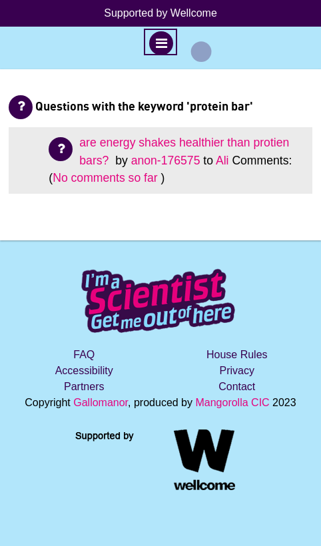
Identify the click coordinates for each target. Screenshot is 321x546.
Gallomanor (100, 402)
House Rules (237, 354)
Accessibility (84, 370)
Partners (84, 386)
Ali (222, 160)
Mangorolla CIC (232, 402)
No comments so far (105, 177)
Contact (236, 386)
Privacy (237, 370)
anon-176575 (165, 160)
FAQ (84, 354)
